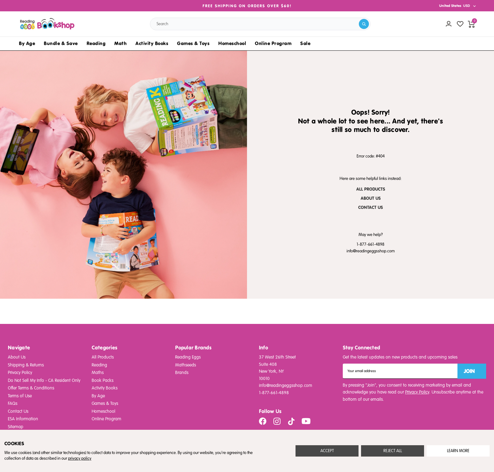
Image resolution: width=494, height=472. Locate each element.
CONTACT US (370, 207)
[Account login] (448, 24)
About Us (17, 357)
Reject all (392, 450)
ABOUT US (371, 198)
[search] (364, 24)
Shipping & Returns (26, 365)
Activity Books (151, 43)
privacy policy (79, 458)
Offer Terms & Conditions (31, 388)
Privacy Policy (20, 372)
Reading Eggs (188, 357)
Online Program (273, 43)
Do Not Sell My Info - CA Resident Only (44, 380)
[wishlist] (460, 24)
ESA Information (23, 419)
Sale (305, 43)
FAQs (12, 403)
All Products (103, 357)
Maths (98, 372)
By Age (27, 43)
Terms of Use (20, 396)
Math (120, 43)
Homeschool (232, 43)
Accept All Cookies (327, 450)
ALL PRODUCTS (370, 189)
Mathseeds (185, 365)
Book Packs (102, 380)
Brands (181, 372)
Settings (458, 450)
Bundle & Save (61, 43)
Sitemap (15, 426)
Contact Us (18, 411)
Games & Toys (193, 43)
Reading (96, 43)
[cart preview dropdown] (471, 24)
